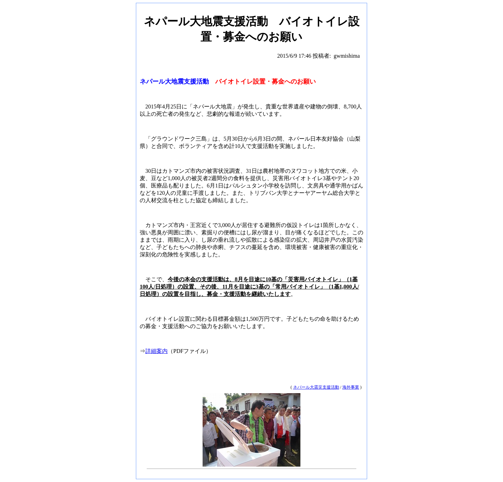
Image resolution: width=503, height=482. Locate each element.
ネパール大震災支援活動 (316, 387)
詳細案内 (156, 351)
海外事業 (350, 387)
